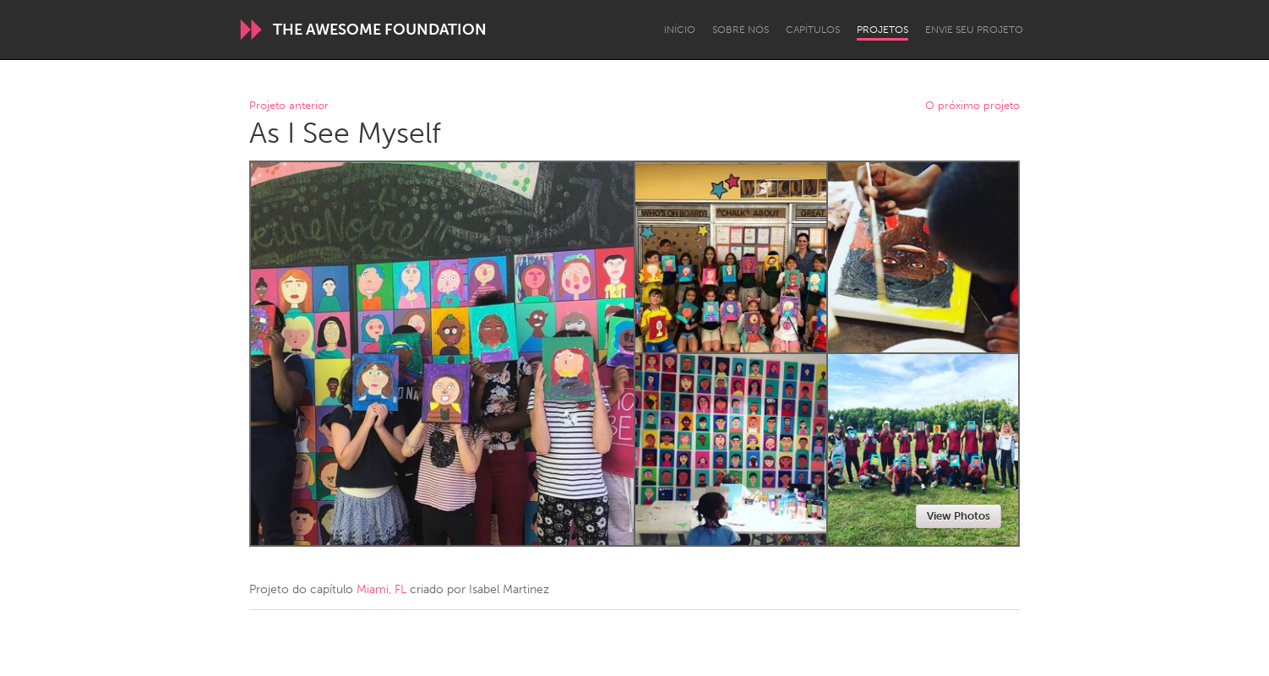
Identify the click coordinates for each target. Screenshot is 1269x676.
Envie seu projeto (974, 29)
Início (679, 29)
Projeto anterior (289, 106)
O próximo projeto (972, 106)
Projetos (882, 29)
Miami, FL (381, 589)
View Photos (958, 516)
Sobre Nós (740, 29)
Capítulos (813, 29)
